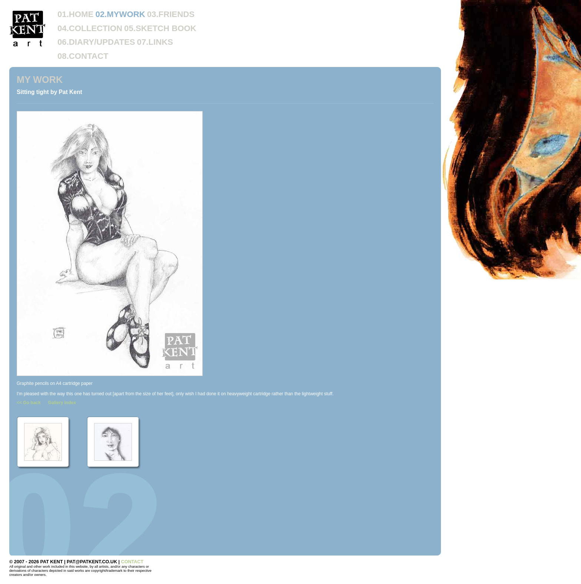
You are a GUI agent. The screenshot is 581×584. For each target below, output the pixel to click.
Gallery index (62, 402)
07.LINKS (155, 42)
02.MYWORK (120, 14)
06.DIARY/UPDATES (96, 42)
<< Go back (29, 402)
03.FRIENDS (171, 14)
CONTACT (132, 561)
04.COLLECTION (89, 28)
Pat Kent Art (27, 28)
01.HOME (75, 14)
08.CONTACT (83, 56)
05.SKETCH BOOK (160, 28)
